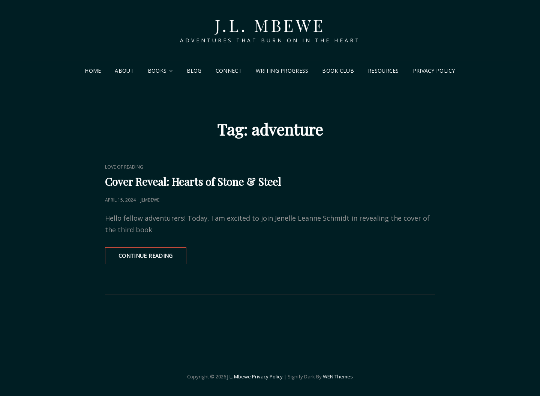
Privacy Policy (434, 70)
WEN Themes (338, 376)
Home (93, 70)
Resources (383, 70)
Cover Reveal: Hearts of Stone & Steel (193, 181)
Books (157, 70)
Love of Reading (124, 167)
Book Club (338, 70)
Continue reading (152, 258)
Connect (229, 70)
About (124, 70)
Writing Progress (282, 70)
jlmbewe (150, 200)
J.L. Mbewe (270, 25)
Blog (194, 70)
